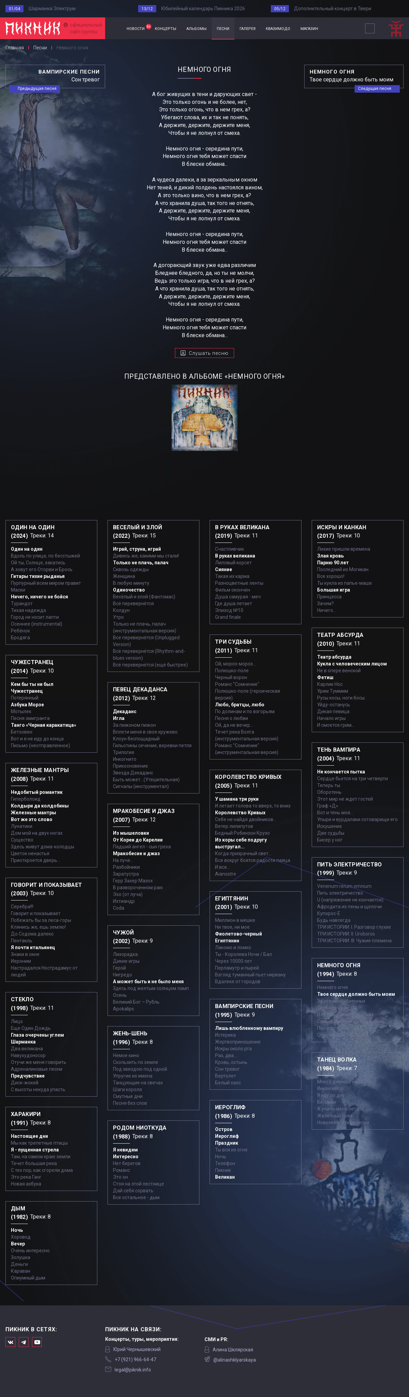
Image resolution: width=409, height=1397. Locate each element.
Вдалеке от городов (237, 981)
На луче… (123, 860)
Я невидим (125, 1149)
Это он (120, 1177)
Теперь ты (328, 785)
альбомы (196, 28)
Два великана (27, 1048)
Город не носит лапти (35, 617)
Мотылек (21, 711)
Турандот (22, 603)
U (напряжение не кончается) (350, 899)
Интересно (125, 1156)
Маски (18, 590)
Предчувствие (28, 1076)
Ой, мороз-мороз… (235, 663)
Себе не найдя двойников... (245, 819)
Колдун (121, 610)
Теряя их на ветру (337, 1007)
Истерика (225, 1035)
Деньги (19, 1264)
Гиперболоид (25, 799)
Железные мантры (33, 812)
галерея (248, 28)
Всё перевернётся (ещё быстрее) (150, 665)
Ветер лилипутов (234, 826)
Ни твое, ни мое (232, 927)
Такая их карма (232, 576)
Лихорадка (125, 954)
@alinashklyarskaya (234, 1360)
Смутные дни (128, 1096)
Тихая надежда (28, 610)
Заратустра (126, 874)
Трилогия (123, 752)
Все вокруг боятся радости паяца (252, 860)
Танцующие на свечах (138, 1082)
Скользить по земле (135, 1062)
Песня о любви (231, 718)
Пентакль (21, 940)
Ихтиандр (124, 901)
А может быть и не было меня (148, 981)
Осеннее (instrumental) (36, 624)
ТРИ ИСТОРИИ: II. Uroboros (346, 934)
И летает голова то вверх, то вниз (253, 806)
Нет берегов (127, 1163)
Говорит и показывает (36, 913)
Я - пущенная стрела (35, 1149)
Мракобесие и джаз (136, 853)
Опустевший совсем (339, 1035)
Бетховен (21, 732)
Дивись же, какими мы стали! (146, 556)
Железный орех (335, 1115)
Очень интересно (30, 1250)
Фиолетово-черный (238, 934)
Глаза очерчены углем (37, 1035)
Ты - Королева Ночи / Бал (243, 954)
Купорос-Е (328, 913)
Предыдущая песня (37, 88)
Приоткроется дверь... (35, 860)
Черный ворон (231, 677)
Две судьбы (330, 833)
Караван (20, 1271)
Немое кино (126, 1055)
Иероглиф (227, 1136)
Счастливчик (229, 549)
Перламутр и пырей (237, 968)
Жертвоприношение (238, 1042)
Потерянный (24, 698)
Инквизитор (330, 1088)
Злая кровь (330, 556)
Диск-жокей (24, 1082)
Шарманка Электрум (52, 8)
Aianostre (225, 874)
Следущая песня (374, 88)
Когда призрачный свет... (243, 853)
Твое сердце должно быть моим (356, 994)
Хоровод (21, 1237)
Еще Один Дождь (31, 1028)
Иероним (21, 961)
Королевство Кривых (240, 812)
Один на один (27, 549)
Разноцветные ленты (239, 583)
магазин (309, 28)
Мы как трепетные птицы (39, 1143)
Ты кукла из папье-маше (344, 583)
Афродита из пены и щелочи (349, 906)
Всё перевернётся (133, 603)
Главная (113, 28)
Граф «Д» (327, 806)
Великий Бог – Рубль (136, 1002)
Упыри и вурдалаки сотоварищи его (357, 819)
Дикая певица (333, 711)
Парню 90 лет (333, 562)
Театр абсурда (334, 657)
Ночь (17, 1230)
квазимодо (278, 28)
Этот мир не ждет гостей (345, 799)
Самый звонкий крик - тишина (350, 1021)
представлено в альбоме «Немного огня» (204, 376)
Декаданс (124, 711)
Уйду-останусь (333, 704)
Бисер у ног (330, 840)
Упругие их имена (132, 1076)
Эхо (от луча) (128, 894)
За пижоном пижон (134, 725)
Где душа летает (233, 603)
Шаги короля (127, 1089)
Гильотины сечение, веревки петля (152, 745)
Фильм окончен (232, 590)
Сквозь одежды (131, 569)
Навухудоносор (28, 1055)
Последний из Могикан (343, 569)
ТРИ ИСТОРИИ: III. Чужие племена (354, 940)
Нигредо (122, 974)
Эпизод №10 (229, 610)
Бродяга (20, 637)
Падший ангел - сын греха (142, 846)
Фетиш (325, 677)
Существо (22, 840)
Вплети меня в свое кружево (145, 732)
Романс (121, 1170)
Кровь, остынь (231, 1062)
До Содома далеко (32, 934)
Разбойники (126, 867)
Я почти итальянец (33, 947)
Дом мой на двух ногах (37, 833)
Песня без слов (130, 1103)
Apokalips (123, 1008)
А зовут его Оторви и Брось (41, 569)
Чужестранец (27, 691)
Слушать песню (209, 353)
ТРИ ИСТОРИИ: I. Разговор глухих (354, 927)
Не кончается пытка (341, 771)
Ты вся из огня (231, 1149)
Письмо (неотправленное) (40, 745)
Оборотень (329, 792)
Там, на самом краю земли (40, 1156)
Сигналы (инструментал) (141, 786)
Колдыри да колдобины (40, 806)
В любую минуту (131, 583)
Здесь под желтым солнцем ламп (151, 988)
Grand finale (228, 617)
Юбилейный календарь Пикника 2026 (203, 8)
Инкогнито (124, 759)
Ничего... (326, 610)
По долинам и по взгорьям (245, 711)
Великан (225, 1177)
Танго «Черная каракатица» (43, 725)
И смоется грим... (336, 725)
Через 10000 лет (233, 961)
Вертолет (225, 1076)
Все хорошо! (330, 576)
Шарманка (23, 1042)
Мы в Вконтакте (10, 1342)
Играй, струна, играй (137, 549)
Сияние (223, 569)
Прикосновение (130, 766)
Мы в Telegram (24, 1342)
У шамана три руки (237, 799)
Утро (118, 617)
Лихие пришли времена (343, 549)
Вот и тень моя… (335, 812)
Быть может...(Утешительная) (146, 779)
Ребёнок (20, 630)
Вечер (18, 1243)
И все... (222, 867)
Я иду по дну (331, 1095)
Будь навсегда (333, 920)
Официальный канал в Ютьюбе (37, 1342)
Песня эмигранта (30, 718)
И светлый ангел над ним (345, 1014)
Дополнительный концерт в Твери (332, 8)
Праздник (226, 1143)
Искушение (329, 826)
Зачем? (325, 603)
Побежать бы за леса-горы (41, 920)
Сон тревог (227, 1069)
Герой (119, 968)
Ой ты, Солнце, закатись (38, 562)
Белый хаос (228, 1082)
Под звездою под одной (140, 1069)
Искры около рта (233, 1048)
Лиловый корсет (233, 562)
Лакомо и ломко (233, 947)
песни (223, 28)
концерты (165, 28)
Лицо (17, 1021)
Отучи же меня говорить (38, 1062)
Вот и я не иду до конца (37, 738)
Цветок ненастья (30, 853)
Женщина (124, 576)
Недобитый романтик (37, 792)
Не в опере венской (339, 670)
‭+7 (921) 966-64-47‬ (135, 1359)
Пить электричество (340, 893)
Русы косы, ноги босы (341, 698)
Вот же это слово (31, 819)
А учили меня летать (340, 1109)
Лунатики (21, 826)
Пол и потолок (333, 1028)
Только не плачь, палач (140, 562)
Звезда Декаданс (133, 772)
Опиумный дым (28, 1278)
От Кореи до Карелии (138, 840)
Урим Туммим (332, 691)
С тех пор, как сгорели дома (42, 1170)
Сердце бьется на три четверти (352, 778)
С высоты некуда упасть (38, 1089)
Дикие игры (126, 961)
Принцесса (329, 596)
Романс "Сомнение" (237, 684)
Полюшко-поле (232, 670)
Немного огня (332, 987)
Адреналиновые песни (36, 1069)
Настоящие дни (29, 1136)
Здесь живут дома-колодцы (42, 846)
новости (138, 27)
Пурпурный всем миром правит (46, 583)
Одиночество (129, 590)
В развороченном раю (138, 887)
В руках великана (235, 556)
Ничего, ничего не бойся (39, 596)
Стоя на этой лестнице (138, 1184)
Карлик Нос (330, 684)
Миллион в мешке (235, 920)
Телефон (225, 1163)
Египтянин (227, 940)
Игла (119, 718)
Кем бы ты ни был (32, 684)
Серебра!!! (22, 906)
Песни (40, 47)
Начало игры (331, 718)
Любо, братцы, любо (239, 704)
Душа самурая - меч (238, 596)
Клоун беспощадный (136, 738)
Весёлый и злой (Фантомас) (144, 596)
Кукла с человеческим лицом (352, 663)
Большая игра (333, 590)
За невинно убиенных (341, 1001)
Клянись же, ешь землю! (38, 927)
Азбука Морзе (27, 704)
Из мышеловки (131, 833)
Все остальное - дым (136, 1197)
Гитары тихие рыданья (38, 576)
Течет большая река (34, 1163)
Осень (120, 995)
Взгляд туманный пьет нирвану (250, 974)
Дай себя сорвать (133, 1190)
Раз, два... (226, 1055)
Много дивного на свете (344, 1081)
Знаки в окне (25, 954)
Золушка (20, 1257)
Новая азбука (26, 1184)
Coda (118, 908)
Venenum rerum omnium (344, 886)
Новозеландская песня (343, 1122)
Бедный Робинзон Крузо (242, 833)
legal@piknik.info (133, 1369)
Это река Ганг (26, 1177)
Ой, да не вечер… (234, 725)
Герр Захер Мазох (133, 880)
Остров (223, 1129)
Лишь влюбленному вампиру (249, 1028)
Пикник (223, 1170)
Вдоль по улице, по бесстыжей (45, 556)
